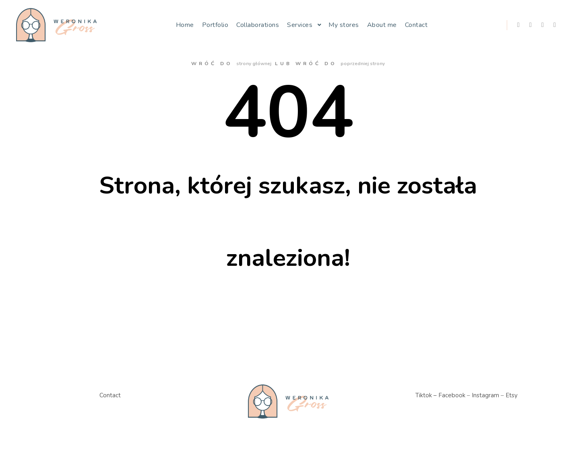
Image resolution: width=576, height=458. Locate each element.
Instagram (485, 395)
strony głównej (253, 63)
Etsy (512, 395)
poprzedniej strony (363, 63)
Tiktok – (426, 395)
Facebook (451, 395)
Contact (110, 395)
